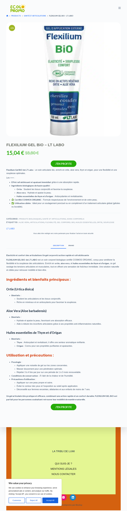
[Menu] (119, 8)
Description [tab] (58, 245)
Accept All (50, 500)
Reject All (33, 500)
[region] (33, 492)
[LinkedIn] (73, 497)
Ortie (99, 222)
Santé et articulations (54, 219)
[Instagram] (63, 497)
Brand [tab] (71, 245)
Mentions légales (63, 468)
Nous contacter (63, 473)
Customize (17, 500)
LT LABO (10, 229)
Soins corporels (75, 219)
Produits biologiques (30, 219)
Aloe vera (24, 222)
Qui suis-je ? (63, 463)
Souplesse (108, 222)
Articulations (37, 222)
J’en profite (63, 163)
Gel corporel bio (66, 222)
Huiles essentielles (86, 222)
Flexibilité (50, 222)
